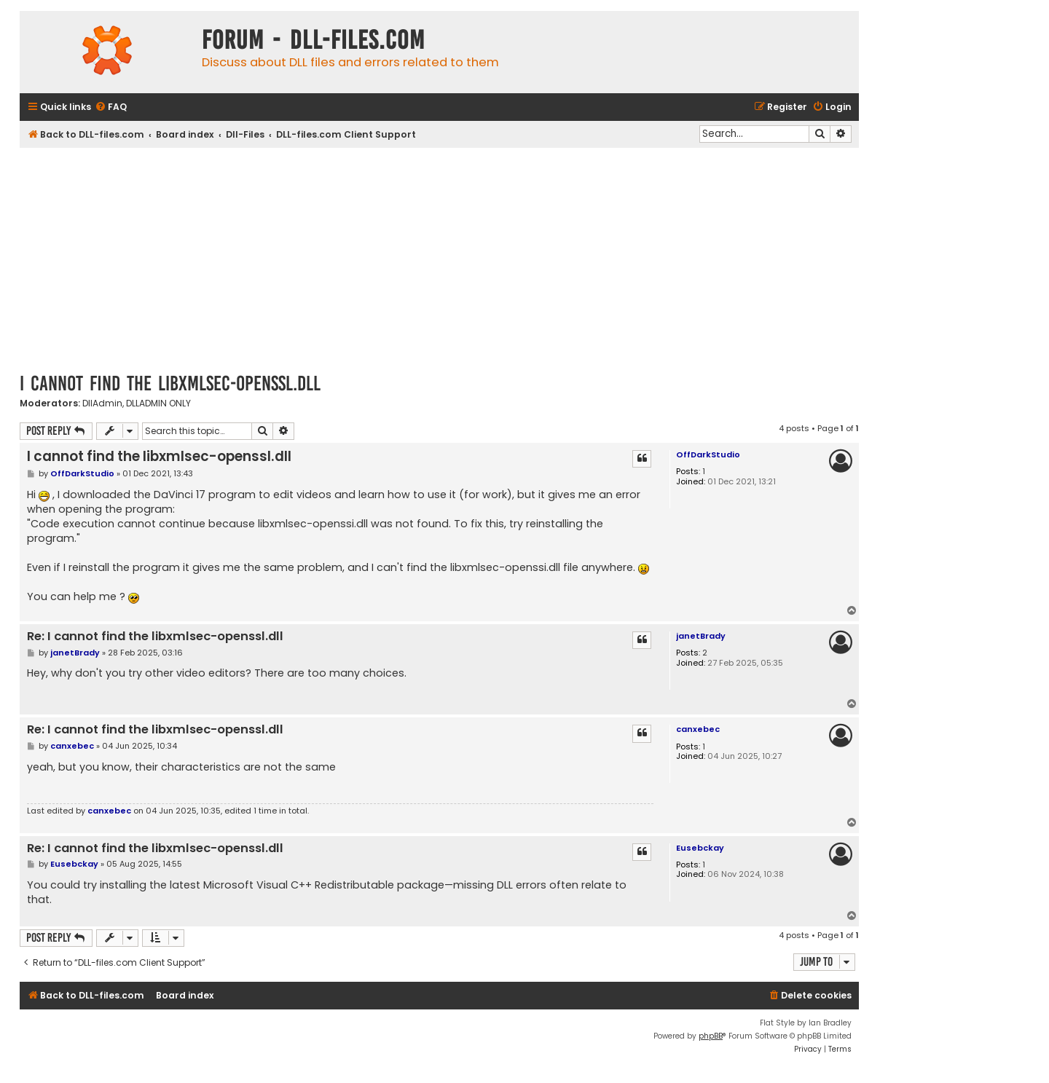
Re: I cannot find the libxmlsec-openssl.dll (155, 637)
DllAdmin (102, 403)
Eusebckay (700, 848)
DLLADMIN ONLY (158, 403)
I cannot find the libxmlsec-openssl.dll (170, 383)
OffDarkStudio (708, 454)
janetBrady (701, 636)
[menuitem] (111, 107)
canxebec (698, 729)
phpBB (711, 1036)
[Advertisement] (439, 257)
